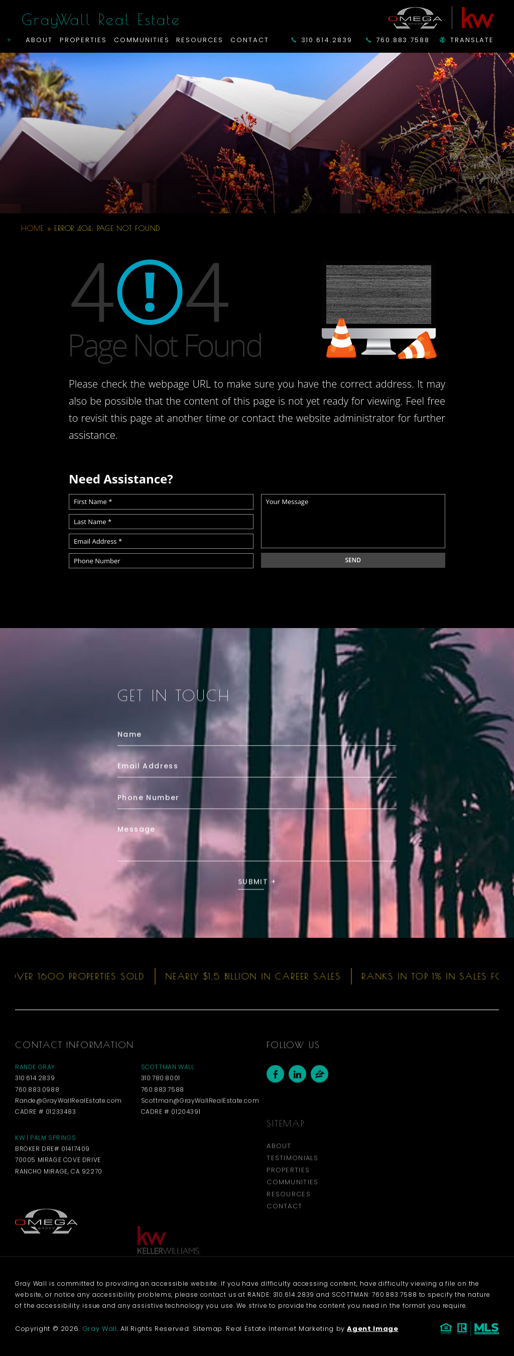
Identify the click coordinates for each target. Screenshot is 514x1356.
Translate (467, 40)
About (39, 40)
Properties (83, 40)
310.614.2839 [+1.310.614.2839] (321, 40)
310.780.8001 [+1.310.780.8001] (160, 1100)
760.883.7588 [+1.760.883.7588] (398, 40)
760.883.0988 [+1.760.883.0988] (37, 1111)
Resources (199, 40)
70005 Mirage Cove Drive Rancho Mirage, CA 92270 (58, 1188)
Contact (249, 40)
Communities (141, 40)
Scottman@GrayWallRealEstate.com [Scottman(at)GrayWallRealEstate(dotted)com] (200, 1123)
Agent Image (372, 1328)
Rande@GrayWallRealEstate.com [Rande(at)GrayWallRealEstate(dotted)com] (68, 1123)
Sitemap (208, 1328)
